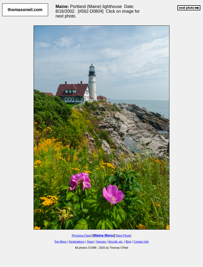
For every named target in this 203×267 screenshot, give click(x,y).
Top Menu (60, 241)
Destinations (77, 241)
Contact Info (141, 241)
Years (90, 241)
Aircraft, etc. (115, 241)
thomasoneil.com (25, 9)
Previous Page (81, 235)
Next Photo (124, 235)
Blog (128, 241)
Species (101, 241)
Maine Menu (104, 235)
